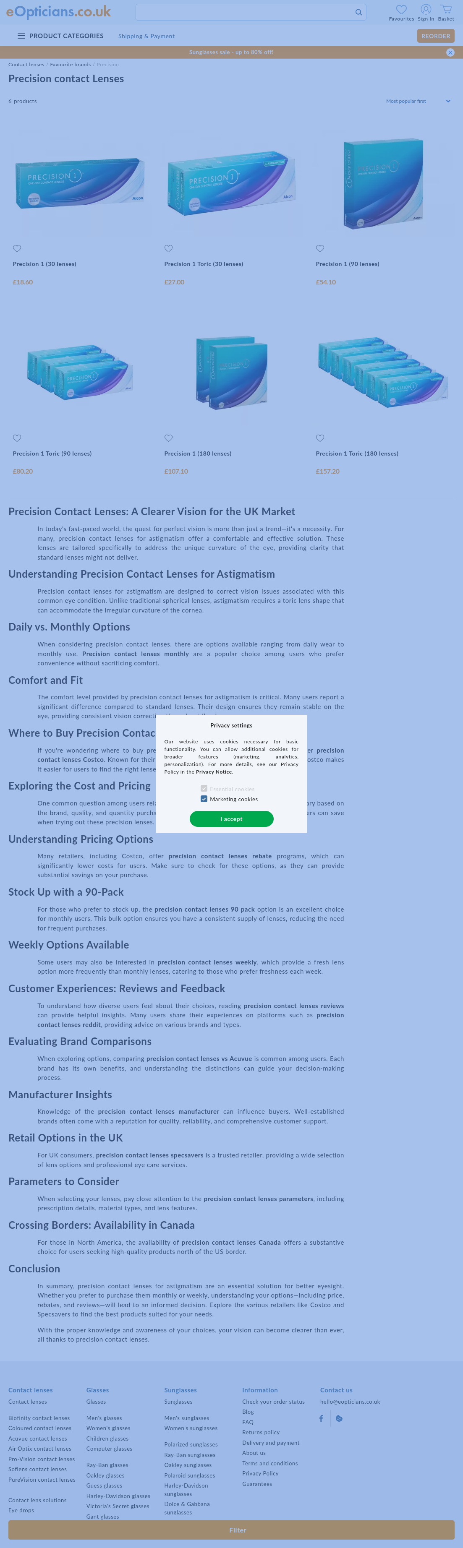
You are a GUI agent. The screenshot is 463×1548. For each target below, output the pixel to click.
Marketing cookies (234, 799)
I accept (231, 818)
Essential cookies (232, 789)
